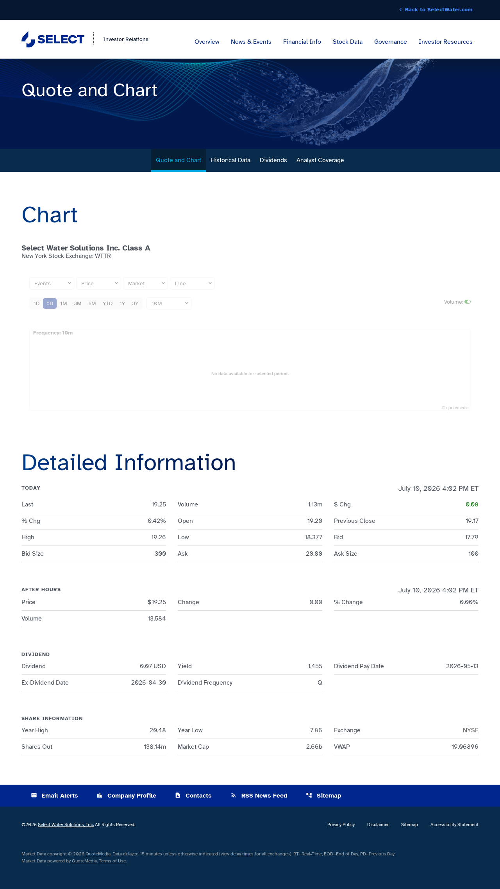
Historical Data (230, 177)
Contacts (193, 812)
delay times (242, 870)
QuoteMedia (98, 870)
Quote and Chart (178, 177)
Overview (207, 42)
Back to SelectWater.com (439, 10)
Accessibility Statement (454, 841)
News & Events (251, 42)
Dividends (273, 177)
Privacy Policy (341, 841)
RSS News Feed (259, 812)
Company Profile (126, 812)
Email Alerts (54, 812)
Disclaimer (378, 841)
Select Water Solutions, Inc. (66, 841)
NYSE (471, 747)
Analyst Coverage (320, 177)
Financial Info (302, 42)
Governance (390, 42)
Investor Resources (446, 42)
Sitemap (323, 812)
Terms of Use (112, 877)
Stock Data (347, 42)
